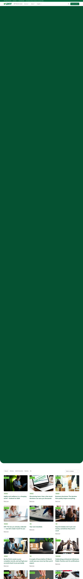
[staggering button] (74, 4)
